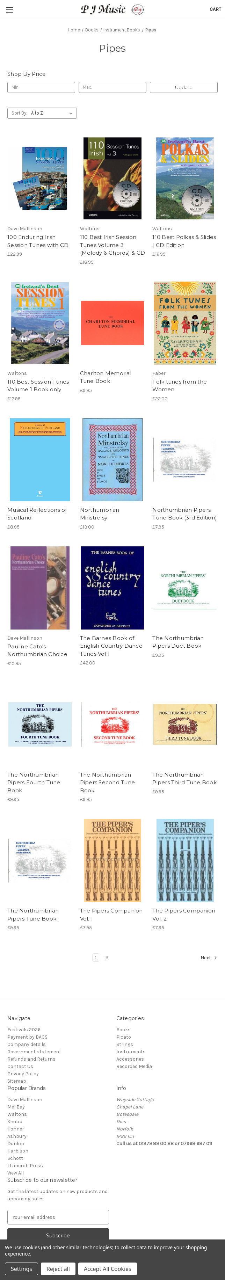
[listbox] (53, 113)
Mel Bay (16, 1107)
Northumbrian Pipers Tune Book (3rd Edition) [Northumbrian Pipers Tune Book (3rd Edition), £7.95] (184, 514)
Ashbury (17, 1136)
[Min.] (41, 87)
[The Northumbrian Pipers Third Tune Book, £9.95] (185, 724)
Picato (123, 1037)
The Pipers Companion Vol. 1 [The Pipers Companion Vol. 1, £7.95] (111, 914)
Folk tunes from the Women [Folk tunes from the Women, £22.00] (179, 385)
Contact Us (20, 1066)
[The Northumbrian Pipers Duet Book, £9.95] (185, 588)
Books (123, 1030)
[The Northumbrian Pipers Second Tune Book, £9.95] (112, 724)
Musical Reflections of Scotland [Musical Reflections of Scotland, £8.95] (37, 514)
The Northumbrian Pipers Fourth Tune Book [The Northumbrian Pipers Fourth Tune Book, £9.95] (33, 782)
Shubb (14, 1122)
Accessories (130, 1059)
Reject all (58, 1269)
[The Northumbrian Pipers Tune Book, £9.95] (40, 860)
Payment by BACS (27, 1037)
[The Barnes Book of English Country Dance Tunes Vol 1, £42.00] (112, 588)
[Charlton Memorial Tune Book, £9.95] (112, 323)
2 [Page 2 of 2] (107, 957)
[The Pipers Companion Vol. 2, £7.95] (185, 860)
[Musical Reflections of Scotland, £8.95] (40, 459)
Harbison (17, 1151)
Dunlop (15, 1144)
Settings (21, 1269)
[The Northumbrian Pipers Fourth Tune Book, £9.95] (40, 724)
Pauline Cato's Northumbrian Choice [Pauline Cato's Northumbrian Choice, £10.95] (37, 650)
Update (184, 87)
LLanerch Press (25, 1166)
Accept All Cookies (107, 1269)
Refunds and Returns (31, 1059)
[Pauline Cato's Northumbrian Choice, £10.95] (40, 588)
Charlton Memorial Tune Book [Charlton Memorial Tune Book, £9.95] (105, 377)
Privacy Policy (23, 1074)
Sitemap (16, 1081)
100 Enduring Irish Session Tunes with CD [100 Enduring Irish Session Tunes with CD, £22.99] (37, 241)
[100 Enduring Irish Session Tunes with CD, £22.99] (40, 178)
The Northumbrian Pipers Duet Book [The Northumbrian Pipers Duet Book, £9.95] (178, 642)
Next (209, 957)
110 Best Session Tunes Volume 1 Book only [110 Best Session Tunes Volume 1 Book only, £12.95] (38, 385)
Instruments (131, 1052)
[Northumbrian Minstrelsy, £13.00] (112, 459)
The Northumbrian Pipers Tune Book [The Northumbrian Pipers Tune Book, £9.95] (33, 914)
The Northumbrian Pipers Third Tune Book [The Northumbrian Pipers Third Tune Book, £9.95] (184, 778)
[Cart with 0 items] (215, 9)
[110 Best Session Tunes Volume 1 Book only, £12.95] (40, 323)
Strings (124, 1044)
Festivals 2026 (24, 1030)
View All (15, 1173)
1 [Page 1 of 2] (95, 957)
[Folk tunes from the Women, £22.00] (185, 323)
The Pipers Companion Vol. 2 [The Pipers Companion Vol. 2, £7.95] (183, 914)
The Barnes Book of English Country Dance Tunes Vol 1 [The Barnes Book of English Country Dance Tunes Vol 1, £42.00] (111, 646)
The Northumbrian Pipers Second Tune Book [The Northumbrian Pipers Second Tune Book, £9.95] (107, 782)
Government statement (34, 1052)
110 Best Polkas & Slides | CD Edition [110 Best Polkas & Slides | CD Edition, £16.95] (184, 241)
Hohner (15, 1129)
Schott (15, 1158)
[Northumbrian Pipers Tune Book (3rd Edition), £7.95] (185, 459)
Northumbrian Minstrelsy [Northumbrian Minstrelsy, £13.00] (99, 514)
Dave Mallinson (24, 1100)
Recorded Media (134, 1066)
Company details (26, 1044)
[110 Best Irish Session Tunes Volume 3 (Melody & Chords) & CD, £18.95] (112, 178)
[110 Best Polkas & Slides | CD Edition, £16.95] (185, 178)
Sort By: (19, 113)
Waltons (17, 1114)
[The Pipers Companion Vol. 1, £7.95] (112, 860)
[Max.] (112, 87)
